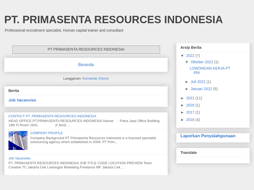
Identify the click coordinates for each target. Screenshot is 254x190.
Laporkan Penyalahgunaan (207, 135)
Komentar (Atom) (96, 78)
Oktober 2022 (202, 62)
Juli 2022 (198, 82)
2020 (191, 105)
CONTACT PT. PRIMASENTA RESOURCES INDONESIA (52, 116)
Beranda (86, 64)
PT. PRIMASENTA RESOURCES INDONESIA (113, 19)
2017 (191, 112)
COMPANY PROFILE (46, 133)
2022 (191, 55)
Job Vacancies (22, 100)
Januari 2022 (201, 89)
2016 (191, 120)
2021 (191, 98)
